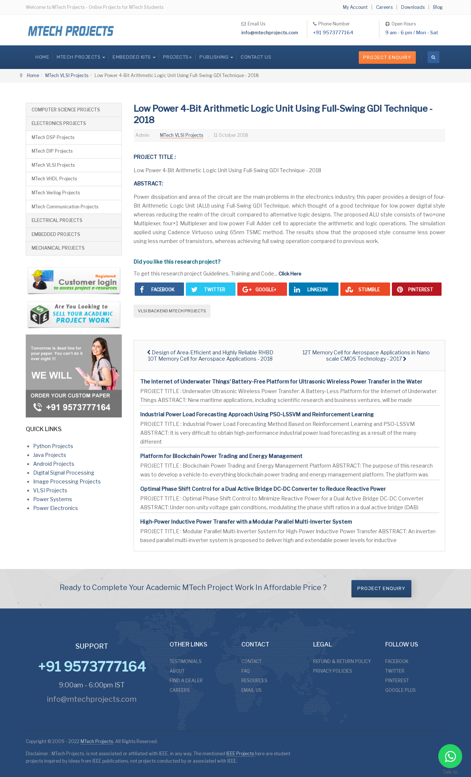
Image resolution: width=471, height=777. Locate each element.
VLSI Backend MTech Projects (172, 310)
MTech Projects (97, 741)
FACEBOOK (396, 661)
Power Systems (52, 499)
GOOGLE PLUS (400, 690)
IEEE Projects (240, 753)
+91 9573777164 (333, 32)
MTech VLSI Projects (66, 75)
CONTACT (251, 661)
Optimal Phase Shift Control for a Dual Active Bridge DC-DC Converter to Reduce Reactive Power (263, 489)
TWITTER (394, 671)
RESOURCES (254, 680)
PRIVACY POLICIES (332, 671)
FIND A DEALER (186, 680)
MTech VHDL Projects (54, 178)
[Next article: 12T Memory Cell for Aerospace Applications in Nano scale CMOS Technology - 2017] (366, 355)
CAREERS (180, 690)
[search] (433, 57)
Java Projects (49, 455)
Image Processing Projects (67, 481)
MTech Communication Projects (65, 206)
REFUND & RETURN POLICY (342, 661)
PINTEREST (397, 680)
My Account (355, 7)
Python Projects (53, 446)
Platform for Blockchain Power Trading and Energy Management (221, 456)
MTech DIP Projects (52, 151)
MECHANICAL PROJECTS (58, 248)
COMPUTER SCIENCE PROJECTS (66, 109)
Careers (384, 7)
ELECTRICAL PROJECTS (57, 220)
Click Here (290, 274)
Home (42, 57)
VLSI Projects (50, 490)
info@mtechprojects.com (269, 32)
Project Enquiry (387, 57)
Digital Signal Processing (63, 472)
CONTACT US (256, 57)
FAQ (245, 671)
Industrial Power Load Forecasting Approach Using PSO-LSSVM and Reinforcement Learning (257, 414)
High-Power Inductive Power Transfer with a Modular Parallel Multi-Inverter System (246, 521)
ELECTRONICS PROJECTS (59, 123)
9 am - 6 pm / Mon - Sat (411, 32)
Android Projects (53, 464)
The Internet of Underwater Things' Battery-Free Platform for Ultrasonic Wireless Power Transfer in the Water (281, 381)
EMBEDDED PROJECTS (56, 234)
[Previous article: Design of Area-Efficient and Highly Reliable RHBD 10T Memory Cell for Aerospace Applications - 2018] (210, 355)
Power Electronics (55, 508)
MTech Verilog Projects (56, 192)
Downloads (413, 7)
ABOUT (177, 671)
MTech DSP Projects (53, 137)
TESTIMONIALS (186, 661)
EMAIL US (251, 690)
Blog (438, 7)
